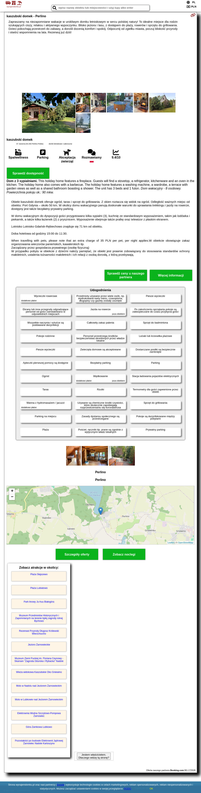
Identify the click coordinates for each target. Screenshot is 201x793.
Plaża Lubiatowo (39, 588)
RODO (127, 788)
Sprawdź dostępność (28, 173)
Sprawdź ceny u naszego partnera (125, 275)
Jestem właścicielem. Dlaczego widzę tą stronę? (94, 756)
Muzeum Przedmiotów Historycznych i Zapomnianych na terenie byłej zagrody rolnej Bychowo (39, 618)
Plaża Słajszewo (39, 574)
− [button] (12, 497)
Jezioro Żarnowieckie (39, 644)
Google (60, 784)
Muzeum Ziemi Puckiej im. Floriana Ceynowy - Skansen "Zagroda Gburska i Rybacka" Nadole (39, 659)
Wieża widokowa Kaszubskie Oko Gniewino (39, 672)
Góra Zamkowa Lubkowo (39, 727)
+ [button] (12, 491)
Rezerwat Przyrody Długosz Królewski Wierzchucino (39, 632)
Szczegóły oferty (77, 554)
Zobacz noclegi (124, 554)
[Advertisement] (101, 63)
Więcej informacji (171, 275)
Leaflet (171, 542)
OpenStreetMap (185, 542)
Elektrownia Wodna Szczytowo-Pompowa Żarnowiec (39, 714)
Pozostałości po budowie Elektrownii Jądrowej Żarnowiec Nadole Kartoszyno (39, 742)
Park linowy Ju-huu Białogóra (39, 601)
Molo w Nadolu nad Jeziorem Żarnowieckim (39, 685)
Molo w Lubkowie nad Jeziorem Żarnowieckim (39, 699)
